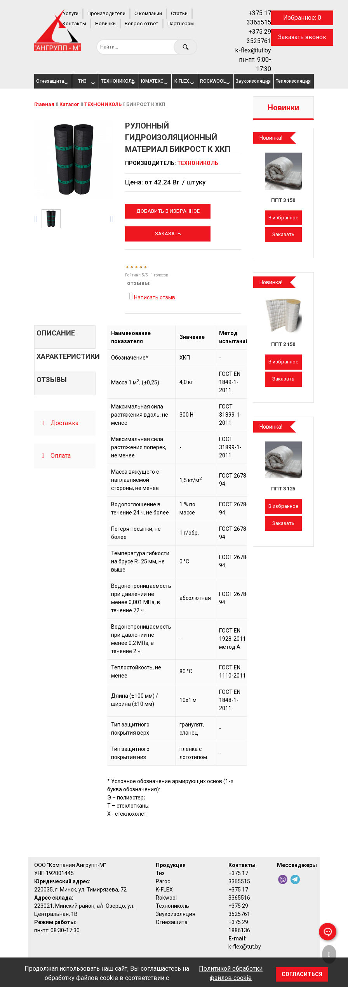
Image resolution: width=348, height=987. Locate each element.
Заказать (168, 233)
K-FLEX (181, 81)
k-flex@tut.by (253, 50)
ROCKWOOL (213, 81)
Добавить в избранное (168, 211)
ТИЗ (82, 81)
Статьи (179, 13)
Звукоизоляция (252, 81)
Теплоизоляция (292, 81)
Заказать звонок (302, 37)
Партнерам (180, 23)
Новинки (105, 23)
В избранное (283, 218)
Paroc (163, 881)
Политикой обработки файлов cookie (231, 973)
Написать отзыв (152, 296)
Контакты (74, 23)
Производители (106, 13)
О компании (148, 13)
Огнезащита (50, 81)
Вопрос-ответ (141, 23)
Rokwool (166, 898)
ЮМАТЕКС (152, 81)
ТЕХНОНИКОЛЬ (117, 81)
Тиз (160, 873)
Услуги (70, 13)
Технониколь (172, 906)
